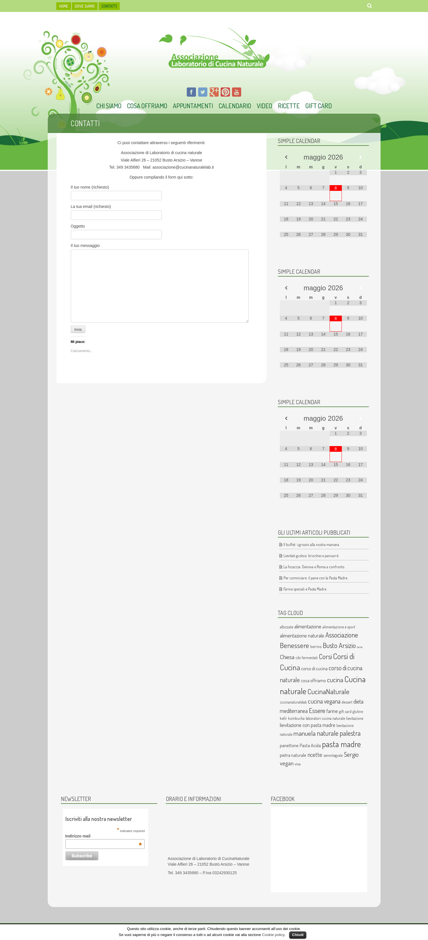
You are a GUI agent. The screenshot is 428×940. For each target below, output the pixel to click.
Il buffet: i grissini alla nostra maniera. (312, 544)
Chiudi (297, 935)
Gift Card (318, 106)
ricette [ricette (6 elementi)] (314, 754)
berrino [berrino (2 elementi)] (316, 646)
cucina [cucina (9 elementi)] (335, 679)
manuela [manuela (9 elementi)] (304, 733)
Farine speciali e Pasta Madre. (305, 589)
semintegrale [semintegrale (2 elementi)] (333, 755)
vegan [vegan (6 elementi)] (286, 763)
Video (264, 106)
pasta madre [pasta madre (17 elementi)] (341, 744)
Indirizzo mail (103, 836)
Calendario (235, 106)
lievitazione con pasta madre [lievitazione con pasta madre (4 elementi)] (307, 725)
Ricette (289, 106)
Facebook (283, 798)
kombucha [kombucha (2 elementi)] (296, 718)
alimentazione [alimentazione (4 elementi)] (307, 626)
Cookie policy (273, 935)
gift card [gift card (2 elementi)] (345, 711)
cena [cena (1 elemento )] (360, 647)
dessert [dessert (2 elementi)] (347, 702)
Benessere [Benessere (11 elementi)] (294, 645)
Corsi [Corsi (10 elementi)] (325, 656)
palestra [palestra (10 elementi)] (350, 733)
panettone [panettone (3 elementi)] (289, 745)
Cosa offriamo (147, 106)
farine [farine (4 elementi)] (332, 711)
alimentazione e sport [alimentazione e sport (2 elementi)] (338, 626)
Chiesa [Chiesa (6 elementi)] (287, 657)
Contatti (109, 6)
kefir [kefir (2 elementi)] (283, 718)
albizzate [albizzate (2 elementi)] (286, 626)
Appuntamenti (193, 106)
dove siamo (85, 6)
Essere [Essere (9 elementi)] (317, 710)
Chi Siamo (108, 106)
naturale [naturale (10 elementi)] (327, 733)
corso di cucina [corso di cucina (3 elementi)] (314, 668)
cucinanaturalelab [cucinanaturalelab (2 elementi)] (293, 702)
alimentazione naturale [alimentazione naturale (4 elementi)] (302, 635)
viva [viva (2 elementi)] (298, 763)
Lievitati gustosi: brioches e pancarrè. (311, 555)
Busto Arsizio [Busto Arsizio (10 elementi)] (339, 645)
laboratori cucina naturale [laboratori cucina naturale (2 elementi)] (325, 718)
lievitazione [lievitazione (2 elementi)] (354, 718)
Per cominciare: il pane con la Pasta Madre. (316, 577)
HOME (63, 6)
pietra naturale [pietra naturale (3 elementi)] (293, 755)
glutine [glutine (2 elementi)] (358, 711)
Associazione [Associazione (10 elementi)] (341, 634)
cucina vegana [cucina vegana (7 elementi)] (324, 701)
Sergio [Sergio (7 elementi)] (351, 754)
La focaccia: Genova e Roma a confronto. (314, 566)
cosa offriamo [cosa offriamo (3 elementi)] (313, 680)
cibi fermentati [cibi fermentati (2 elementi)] (306, 657)
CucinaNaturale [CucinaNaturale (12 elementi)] (328, 691)
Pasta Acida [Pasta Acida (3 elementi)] (310, 745)
